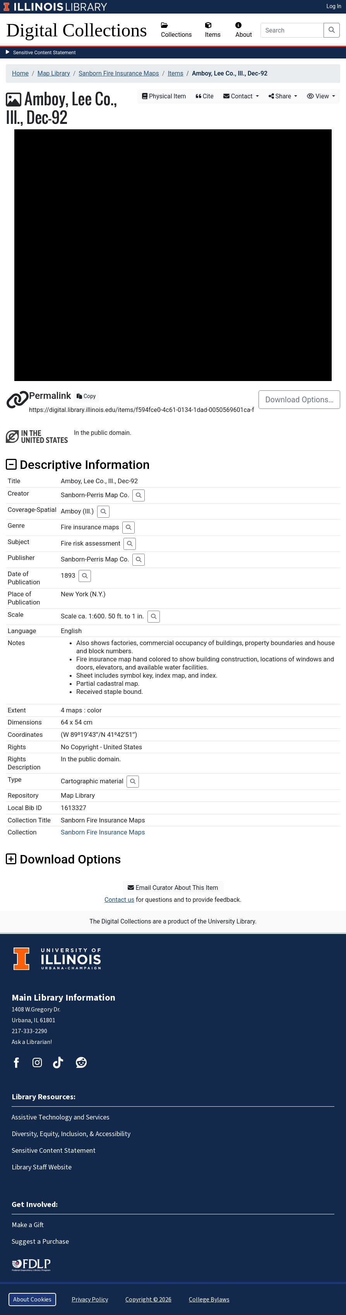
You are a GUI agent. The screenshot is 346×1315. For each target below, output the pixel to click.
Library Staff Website (42, 1167)
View (319, 96)
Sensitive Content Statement (44, 52)
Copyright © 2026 (148, 1299)
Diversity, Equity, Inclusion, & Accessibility (71, 1134)
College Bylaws (209, 1299)
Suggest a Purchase (40, 1241)
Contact (238, 96)
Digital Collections (76, 30)
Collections (176, 30)
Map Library (54, 73)
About (243, 30)
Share (281, 96)
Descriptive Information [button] (78, 464)
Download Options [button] (63, 859)
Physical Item (164, 96)
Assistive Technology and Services (61, 1117)
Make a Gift (28, 1225)
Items (213, 30)
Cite (205, 96)
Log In (334, 6)
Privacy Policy (90, 1299)
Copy (86, 396)
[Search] (292, 30)
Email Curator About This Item (173, 887)
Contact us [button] (119, 899)
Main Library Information (63, 997)
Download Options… (299, 399)
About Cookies (32, 1299)
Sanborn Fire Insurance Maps (119, 73)
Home (20, 73)
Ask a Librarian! (32, 1042)
